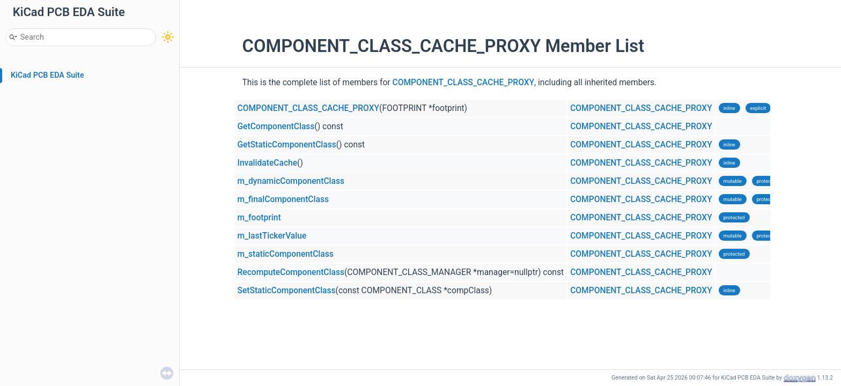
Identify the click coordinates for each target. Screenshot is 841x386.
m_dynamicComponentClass (291, 181)
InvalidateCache (268, 163)
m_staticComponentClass (286, 254)
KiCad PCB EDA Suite (47, 75)
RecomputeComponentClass (291, 272)
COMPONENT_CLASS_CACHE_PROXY (464, 82)
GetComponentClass (276, 126)
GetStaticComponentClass (287, 145)
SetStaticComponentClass (287, 290)
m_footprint (259, 217)
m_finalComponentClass (283, 199)
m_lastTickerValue (272, 236)
